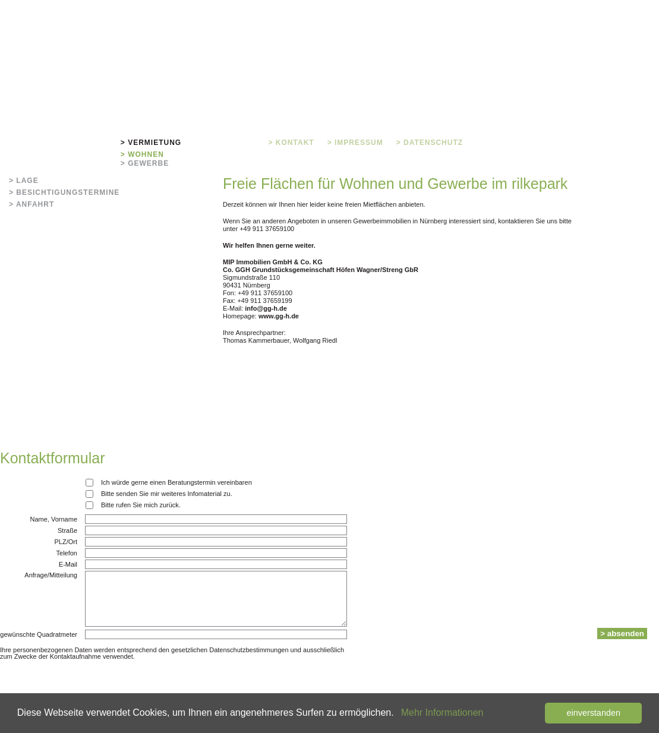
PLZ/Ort (65, 542)
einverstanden (593, 713)
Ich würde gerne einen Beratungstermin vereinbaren (176, 482)
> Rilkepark (80, 142)
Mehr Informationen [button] (442, 712)
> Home (25, 142)
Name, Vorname (53, 519)
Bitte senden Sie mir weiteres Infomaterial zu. (166, 493)
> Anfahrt (31, 204)
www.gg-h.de (278, 316)
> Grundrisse (224, 142)
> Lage (24, 180)
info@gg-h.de (266, 308)
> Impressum (355, 142)
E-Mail (68, 564)
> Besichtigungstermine (64, 192)
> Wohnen (142, 154)
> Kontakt (291, 142)
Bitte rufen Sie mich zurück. (141, 504)
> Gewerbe (145, 163)
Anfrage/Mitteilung (50, 575)
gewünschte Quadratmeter (38, 634)
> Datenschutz (429, 142)
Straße (67, 530)
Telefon (66, 553)
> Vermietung (151, 142)
